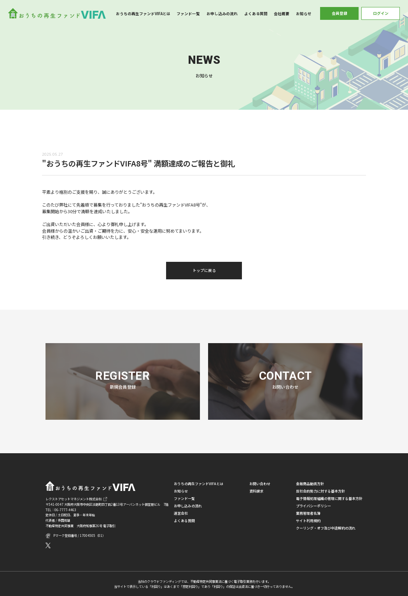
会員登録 (339, 13)
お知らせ (304, 13)
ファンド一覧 (188, 13)
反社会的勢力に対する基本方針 (320, 491)
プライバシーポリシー (313, 505)
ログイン (381, 13)
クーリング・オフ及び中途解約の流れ (325, 528)
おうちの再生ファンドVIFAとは (143, 13)
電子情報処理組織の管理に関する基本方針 (329, 498)
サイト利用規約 (308, 520)
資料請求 (256, 491)
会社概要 (281, 13)
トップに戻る (204, 270)
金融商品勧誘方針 (310, 483)
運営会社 (181, 513)
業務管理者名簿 (308, 513)
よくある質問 (256, 13)
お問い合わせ (259, 483)
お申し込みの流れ (222, 13)
